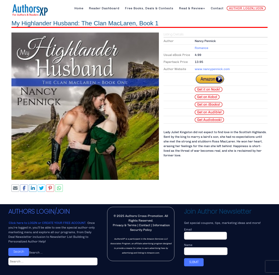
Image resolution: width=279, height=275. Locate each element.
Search (18, 251)
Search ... (36, 252)
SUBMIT (194, 262)
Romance (201, 48)
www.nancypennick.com (212, 69)
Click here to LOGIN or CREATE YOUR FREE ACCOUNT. (48, 223)
